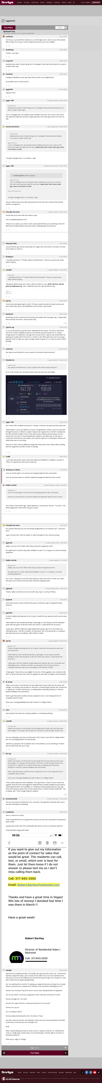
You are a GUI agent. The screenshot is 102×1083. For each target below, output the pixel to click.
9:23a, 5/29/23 (63, 49)
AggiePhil (9, 89)
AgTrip (8, 301)
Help (38, 1072)
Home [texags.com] (19, 1072)
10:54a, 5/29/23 (63, 89)
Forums (19, 2)
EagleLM (9, 600)
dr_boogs (9, 682)
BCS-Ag (8, 754)
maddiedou (10, 812)
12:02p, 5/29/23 (63, 100)
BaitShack (9, 314)
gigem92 (9, 543)
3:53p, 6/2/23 (63, 525)
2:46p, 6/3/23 (63, 588)
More (69, 2)
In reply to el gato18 (52, 100)
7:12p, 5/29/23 (63, 243)
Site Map (61, 1072)
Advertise (32, 1072)
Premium (49, 2)
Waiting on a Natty (13, 470)
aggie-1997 (10, 100)
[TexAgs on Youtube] (94, 1072)
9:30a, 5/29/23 (63, 61)
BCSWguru (9, 257)
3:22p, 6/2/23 (63, 485)
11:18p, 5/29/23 (63, 256)
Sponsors (57, 2)
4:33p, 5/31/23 (63, 422)
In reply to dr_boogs (52, 721)
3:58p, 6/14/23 (63, 641)
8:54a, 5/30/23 (63, 301)
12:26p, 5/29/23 (63, 126)
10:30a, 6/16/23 (63, 721)
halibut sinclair (11, 485)
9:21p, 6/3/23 (63, 599)
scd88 (8, 457)
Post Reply (8, 27)
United (64, 2)
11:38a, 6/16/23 (63, 753)
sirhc (7, 710)
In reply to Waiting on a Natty (51, 485)
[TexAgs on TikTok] (98, 1072)
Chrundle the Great (13, 212)
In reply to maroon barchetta (51, 166)
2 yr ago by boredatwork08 (27, 33)
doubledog (10, 50)
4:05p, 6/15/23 (63, 682)
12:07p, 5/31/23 (63, 349)
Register (88, 2)
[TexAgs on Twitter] (82, 1072)
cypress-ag (10, 327)
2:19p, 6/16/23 (63, 812)
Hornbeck (9, 74)
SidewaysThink (11, 243)
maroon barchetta (12, 127)
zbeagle (9, 970)
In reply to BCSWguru (53, 270)
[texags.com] (7, 2)
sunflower (9, 36)
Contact (44, 1072)
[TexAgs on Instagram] (90, 1072)
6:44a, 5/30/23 (63, 270)
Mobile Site (68, 1072)
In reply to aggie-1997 (52, 126)
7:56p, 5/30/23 (63, 314)
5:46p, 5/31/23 (63, 456)
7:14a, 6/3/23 (63, 560)
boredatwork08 (11, 799)
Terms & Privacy (52, 1072)
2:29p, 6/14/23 (63, 613)
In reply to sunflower (53, 212)
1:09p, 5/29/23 (63, 166)
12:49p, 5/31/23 (63, 360)
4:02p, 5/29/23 (63, 212)
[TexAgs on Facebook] (86, 1072)
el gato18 (9, 61)
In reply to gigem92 (54, 560)
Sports (42, 2)
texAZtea (9, 349)
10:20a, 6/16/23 (63, 710)
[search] (74, 2)
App (75, 1072)
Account (25, 1072)
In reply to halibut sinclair (52, 543)
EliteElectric (10, 360)
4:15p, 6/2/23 (63, 543)
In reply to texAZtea (53, 360)
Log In (82, 2)
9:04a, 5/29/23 (63, 36)
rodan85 (9, 270)
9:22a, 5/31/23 (63, 327)
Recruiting (34, 2)
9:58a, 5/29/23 (63, 74)
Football (27, 2)
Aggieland (10, 20)
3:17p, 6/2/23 (63, 470)
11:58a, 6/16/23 (63, 799)
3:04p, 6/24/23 (63, 970)
